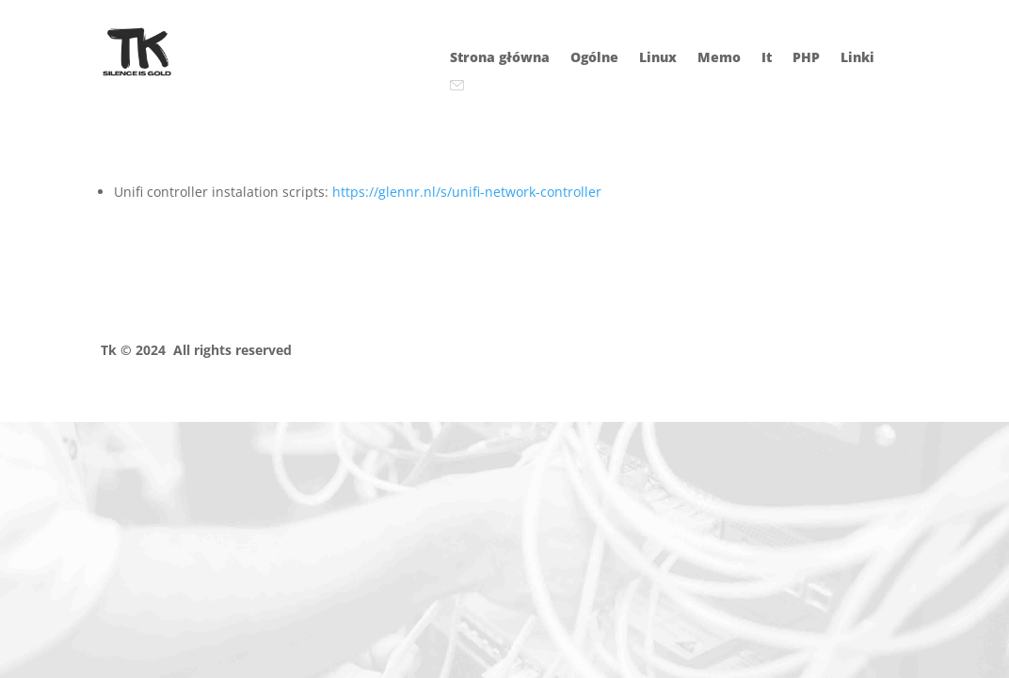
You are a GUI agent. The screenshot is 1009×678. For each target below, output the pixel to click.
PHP (806, 58)
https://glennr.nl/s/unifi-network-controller (466, 192)
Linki (857, 58)
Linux (658, 58)
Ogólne (594, 58)
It (766, 58)
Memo (719, 58)
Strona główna (500, 58)
